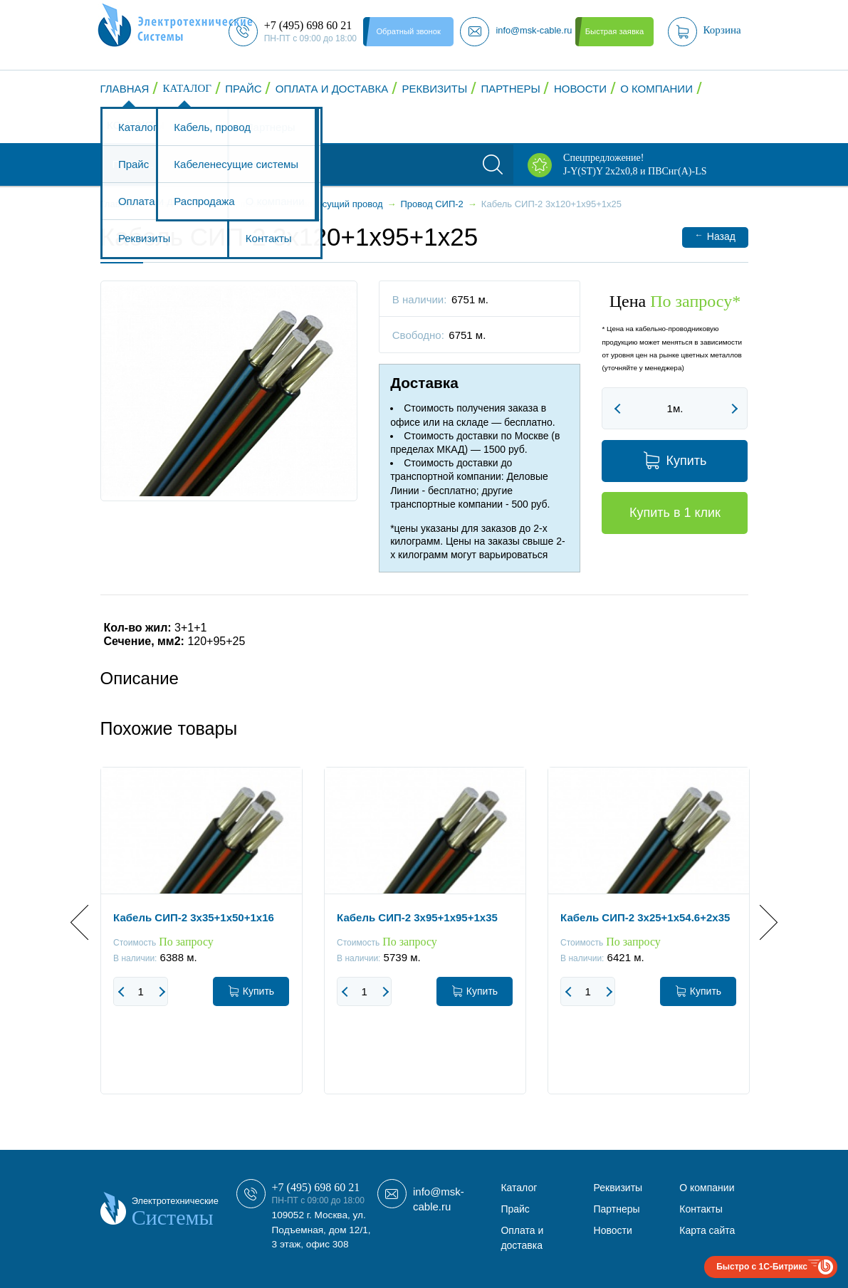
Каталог (187, 88)
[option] (201, 941)
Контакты (135, 125)
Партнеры (510, 89)
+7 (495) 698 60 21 (316, 1187)
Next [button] (759, 922)
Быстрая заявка (614, 31)
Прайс (243, 89)
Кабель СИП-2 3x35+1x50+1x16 (193, 917)
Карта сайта (707, 1230)
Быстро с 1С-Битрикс (761, 1267)
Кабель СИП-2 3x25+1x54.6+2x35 (645, 917)
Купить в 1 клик (675, 513)
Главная (125, 89)
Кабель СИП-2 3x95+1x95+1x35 (417, 917)
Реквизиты (434, 89)
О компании (656, 89)
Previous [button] (87, 922)
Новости (580, 89)
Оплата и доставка (332, 89)
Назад (715, 236)
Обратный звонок (408, 31)
